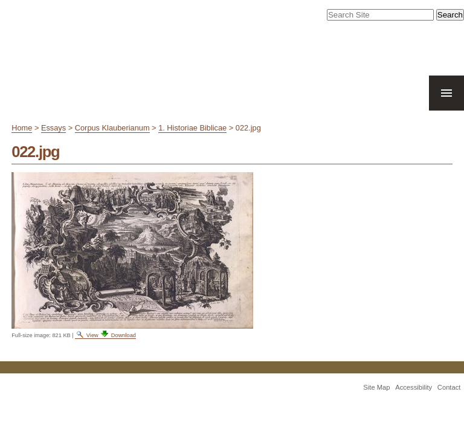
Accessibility (413, 387)
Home (21, 127)
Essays (53, 127)
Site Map (376, 387)
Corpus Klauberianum (112, 127)
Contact (449, 387)
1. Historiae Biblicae (192, 127)
